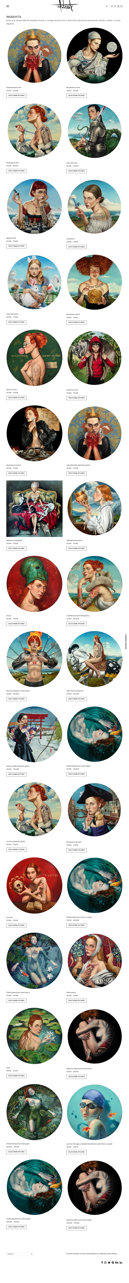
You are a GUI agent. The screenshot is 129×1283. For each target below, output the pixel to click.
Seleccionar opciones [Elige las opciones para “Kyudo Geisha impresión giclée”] (16, 774)
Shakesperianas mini (13, 87)
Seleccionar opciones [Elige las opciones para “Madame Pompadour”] (16, 548)
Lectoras (9, 917)
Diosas (8, 615)
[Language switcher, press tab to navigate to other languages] (20, 1254)
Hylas (8, 1067)
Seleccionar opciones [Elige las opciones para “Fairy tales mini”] (76, 171)
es (107, 6)
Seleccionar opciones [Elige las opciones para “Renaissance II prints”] (16, 473)
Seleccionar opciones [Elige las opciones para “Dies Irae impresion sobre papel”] (16, 699)
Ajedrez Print (11, 238)
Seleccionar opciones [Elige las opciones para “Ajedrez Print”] (16, 246)
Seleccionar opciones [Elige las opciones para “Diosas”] (16, 624)
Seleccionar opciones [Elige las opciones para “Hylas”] (16, 1076)
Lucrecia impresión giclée (15, 841)
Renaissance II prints (13, 465)
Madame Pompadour (14, 540)
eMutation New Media (108, 1253)
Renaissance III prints (74, 842)
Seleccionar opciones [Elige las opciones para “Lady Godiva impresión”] (76, 699)
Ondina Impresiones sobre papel (78, 766)
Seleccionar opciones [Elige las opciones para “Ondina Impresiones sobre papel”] (76, 774)
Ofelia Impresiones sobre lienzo (18, 992)
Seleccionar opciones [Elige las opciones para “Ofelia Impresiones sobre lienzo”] (16, 1000)
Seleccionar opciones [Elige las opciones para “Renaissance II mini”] (76, 95)
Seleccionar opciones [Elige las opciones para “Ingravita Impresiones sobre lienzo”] (76, 1077)
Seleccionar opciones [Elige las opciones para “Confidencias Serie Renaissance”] (76, 624)
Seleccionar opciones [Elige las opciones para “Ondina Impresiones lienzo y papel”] (76, 925)
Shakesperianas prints (74, 540)
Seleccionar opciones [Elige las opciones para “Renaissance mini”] (16, 171)
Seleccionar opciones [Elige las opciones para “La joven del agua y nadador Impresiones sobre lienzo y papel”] (76, 1152)
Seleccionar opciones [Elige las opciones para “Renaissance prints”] (76, 322)
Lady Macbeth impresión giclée (78, 465)
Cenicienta (70, 238)
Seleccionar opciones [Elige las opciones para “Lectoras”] (16, 925)
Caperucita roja (72, 390)
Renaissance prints (73, 314)
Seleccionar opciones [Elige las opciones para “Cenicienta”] (76, 247)
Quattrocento (11, 389)
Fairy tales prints (12, 314)
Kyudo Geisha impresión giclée (17, 766)
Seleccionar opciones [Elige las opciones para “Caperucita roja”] (76, 398)
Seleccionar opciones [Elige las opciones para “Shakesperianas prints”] (76, 548)
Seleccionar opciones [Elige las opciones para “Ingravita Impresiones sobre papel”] (76, 1228)
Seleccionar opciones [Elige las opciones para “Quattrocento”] (16, 398)
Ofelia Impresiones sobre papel (17, 1143)
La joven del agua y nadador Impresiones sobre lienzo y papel (89, 1144)
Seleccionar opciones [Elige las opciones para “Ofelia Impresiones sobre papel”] (16, 1152)
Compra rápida (125, 641)
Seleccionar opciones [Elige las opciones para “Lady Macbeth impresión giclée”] (76, 473)
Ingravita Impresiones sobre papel (79, 1220)
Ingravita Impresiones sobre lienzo (79, 1068)
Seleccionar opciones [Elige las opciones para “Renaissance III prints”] (76, 850)
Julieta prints (71, 992)
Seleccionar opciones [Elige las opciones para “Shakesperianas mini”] (16, 95)
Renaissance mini (12, 162)
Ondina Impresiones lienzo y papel (79, 917)
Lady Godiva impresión (75, 690)
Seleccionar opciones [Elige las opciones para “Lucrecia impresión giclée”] (16, 849)
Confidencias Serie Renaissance (78, 615)
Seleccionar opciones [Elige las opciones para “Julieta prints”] (76, 1000)
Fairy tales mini (71, 163)
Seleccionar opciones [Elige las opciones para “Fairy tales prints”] (16, 322)
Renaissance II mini (73, 87)
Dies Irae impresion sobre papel (18, 690)
